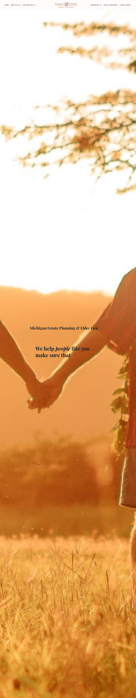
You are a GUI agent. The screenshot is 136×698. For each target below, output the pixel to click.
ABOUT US (15, 5)
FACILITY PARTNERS (110, 5)
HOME (6, 5)
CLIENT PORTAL (125, 5)
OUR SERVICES (29, 5)
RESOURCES (96, 5)
